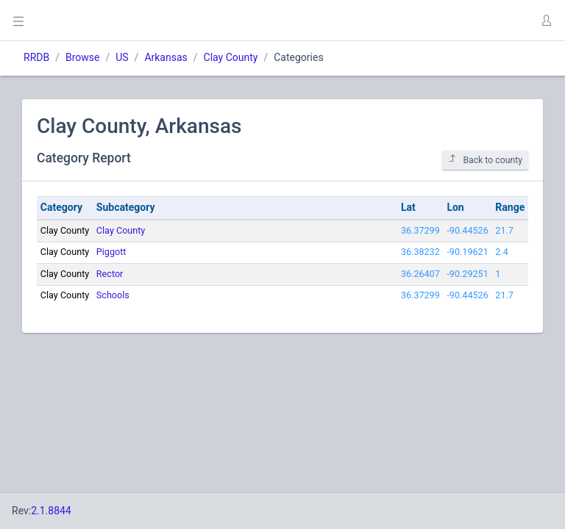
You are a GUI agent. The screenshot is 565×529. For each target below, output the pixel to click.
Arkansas (165, 57)
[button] (546, 20)
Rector (109, 273)
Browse (82, 57)
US (122, 57)
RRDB (36, 57)
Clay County (231, 57)
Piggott (111, 251)
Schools (112, 295)
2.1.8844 (51, 511)
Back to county (485, 159)
